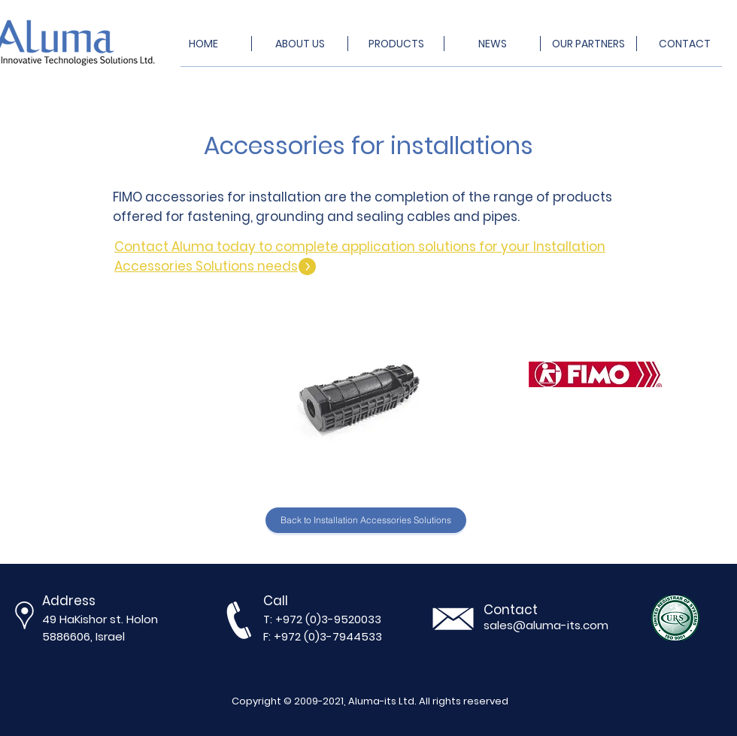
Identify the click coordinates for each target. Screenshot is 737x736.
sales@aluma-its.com (546, 625)
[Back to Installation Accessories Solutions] (365, 520)
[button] (365, 386)
